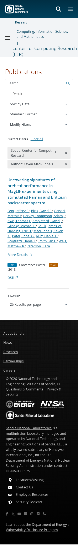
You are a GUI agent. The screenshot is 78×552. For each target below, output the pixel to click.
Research (22, 22)
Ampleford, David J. (47, 221)
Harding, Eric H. (19, 231)
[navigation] (39, 304)
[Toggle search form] (58, 9)
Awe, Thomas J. (19, 221)
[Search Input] (39, 83)
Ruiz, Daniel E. (47, 236)
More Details (20, 254)
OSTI (13, 277)
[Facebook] (7, 514)
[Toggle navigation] (7, 37)
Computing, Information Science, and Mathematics (42, 34)
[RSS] (44, 514)
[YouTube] (19, 514)
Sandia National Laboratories (29, 428)
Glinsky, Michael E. (21, 226)
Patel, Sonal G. (23, 236)
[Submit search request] (68, 83)
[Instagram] (32, 514)
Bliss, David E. (41, 211)
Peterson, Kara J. (39, 246)
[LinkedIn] (38, 514)
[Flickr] (25, 514)
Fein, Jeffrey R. (18, 211)
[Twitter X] (13, 514)
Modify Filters (26, 124)
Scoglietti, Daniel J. (21, 241)
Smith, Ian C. (47, 241)
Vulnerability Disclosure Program (32, 529)
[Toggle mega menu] (71, 9)
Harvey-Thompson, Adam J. (44, 216)
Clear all (37, 139)
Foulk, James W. (50, 226)
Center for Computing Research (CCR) (44, 51)
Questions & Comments (24, 389)
